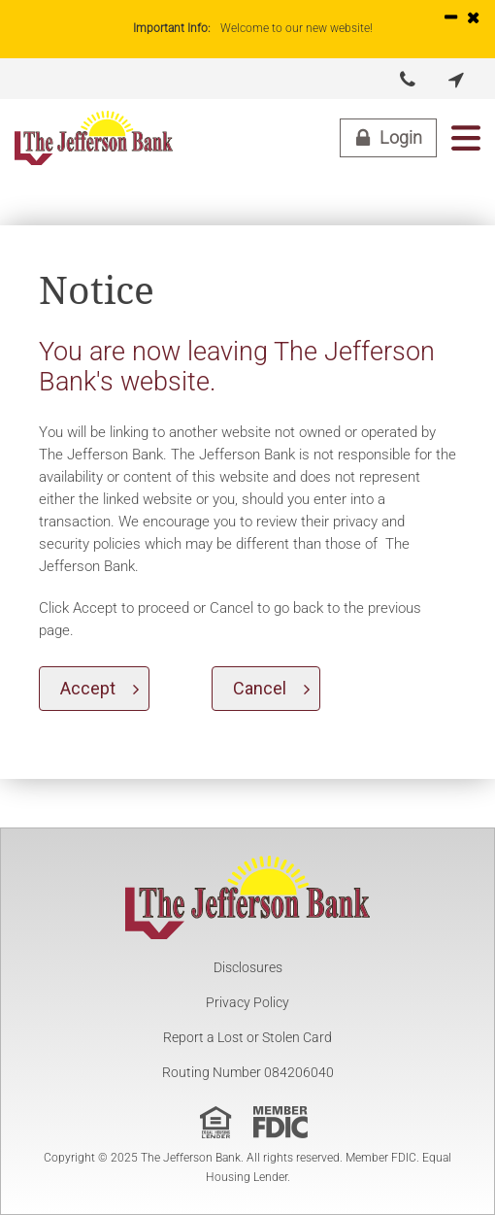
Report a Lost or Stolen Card (247, 1037)
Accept (88, 688)
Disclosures (248, 967)
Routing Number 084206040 (248, 1072)
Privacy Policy (247, 1002)
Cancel (259, 688)
